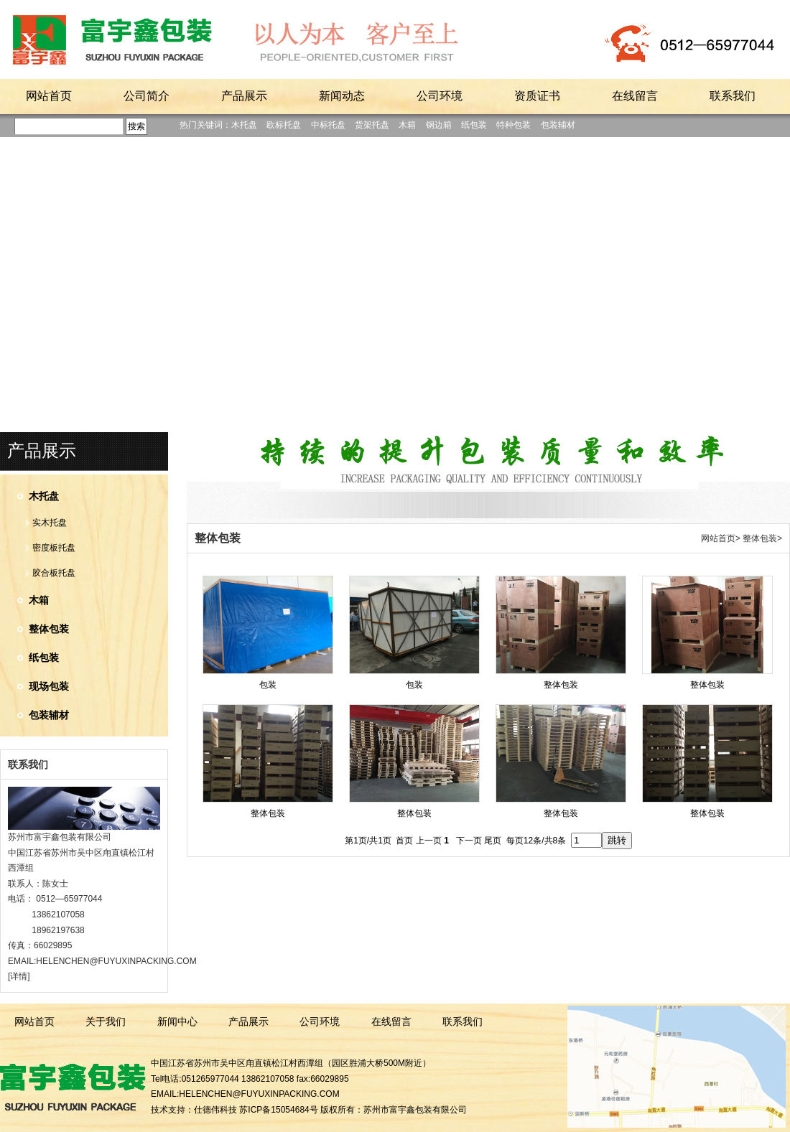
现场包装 (49, 686)
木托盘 (244, 125)
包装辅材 (558, 125)
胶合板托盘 (53, 573)
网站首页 (718, 538)
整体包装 (49, 629)
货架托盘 (372, 125)
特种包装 (513, 125)
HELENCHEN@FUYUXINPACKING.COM (116, 961)
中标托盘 (328, 125)
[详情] (19, 976)
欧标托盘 (283, 125)
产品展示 (41, 450)
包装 (267, 685)
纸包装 (474, 125)
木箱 (407, 125)
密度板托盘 (53, 548)
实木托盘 (49, 523)
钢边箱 (439, 125)
